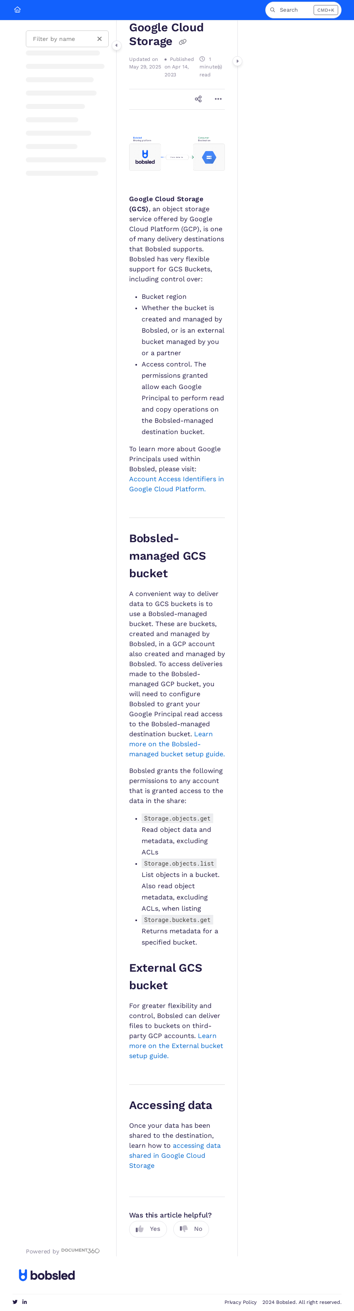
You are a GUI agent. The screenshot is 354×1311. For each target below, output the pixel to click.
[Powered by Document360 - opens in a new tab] (63, 1250)
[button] (303, 10)
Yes (148, 1229)
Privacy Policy (240, 1302)
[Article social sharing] (198, 99)
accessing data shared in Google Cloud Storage (175, 1156)
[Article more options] (218, 99)
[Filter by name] (67, 38)
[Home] (17, 10)
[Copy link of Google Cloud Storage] (182, 42)
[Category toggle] (117, 45)
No (191, 1229)
